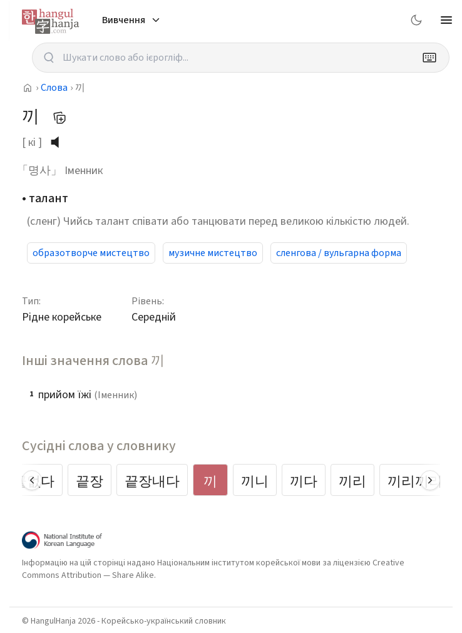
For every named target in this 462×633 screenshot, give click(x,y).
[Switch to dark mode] (416, 20)
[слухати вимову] (59, 142)
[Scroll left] (32, 480)
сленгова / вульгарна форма (338, 253)
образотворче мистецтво (91, 253)
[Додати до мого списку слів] (59, 118)
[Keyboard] (429, 58)
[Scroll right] (430, 480)
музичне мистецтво (212, 253)
